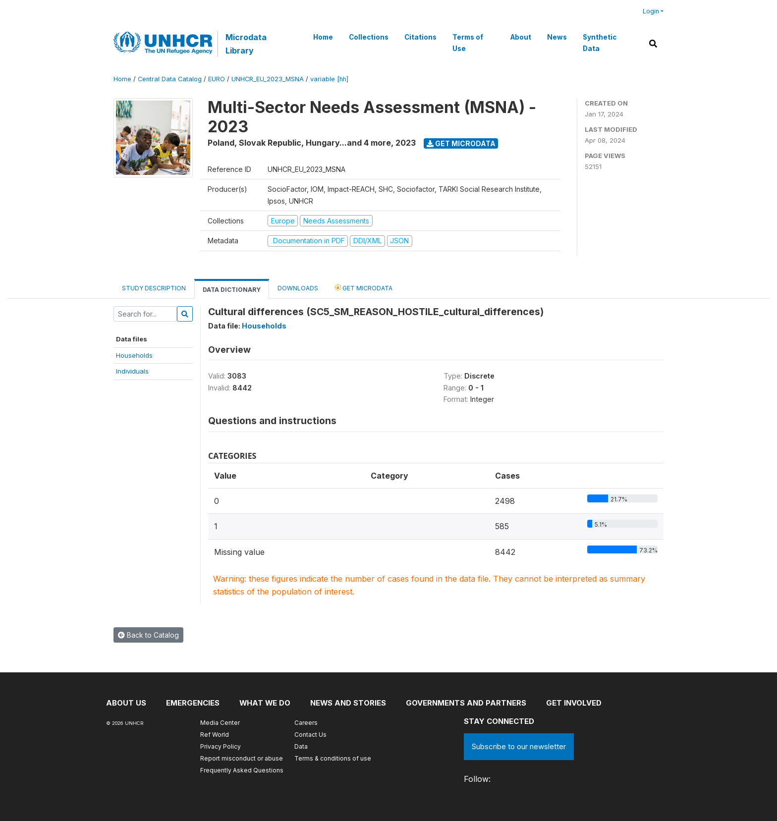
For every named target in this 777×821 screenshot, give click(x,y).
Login (651, 11)
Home (323, 37)
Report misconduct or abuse (241, 758)
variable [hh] (329, 79)
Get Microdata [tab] (363, 287)
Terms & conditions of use (332, 758)
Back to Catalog (148, 635)
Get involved (575, 703)
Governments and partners (467, 703)
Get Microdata (461, 143)
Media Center (220, 722)
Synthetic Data (599, 42)
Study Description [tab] (154, 288)
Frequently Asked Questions (241, 770)
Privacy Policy (220, 746)
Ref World (214, 734)
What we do (265, 703)
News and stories (349, 703)
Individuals (132, 371)
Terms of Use (467, 42)
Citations (420, 37)
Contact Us (310, 734)
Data (301, 746)
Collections (368, 37)
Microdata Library (246, 43)
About (520, 37)
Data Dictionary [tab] (232, 289)
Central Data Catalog (170, 79)
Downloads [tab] (298, 288)
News (557, 37)
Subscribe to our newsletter (519, 746)
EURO (216, 79)
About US (126, 703)
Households (134, 355)
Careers (306, 722)
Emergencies (193, 703)
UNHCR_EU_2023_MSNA (267, 79)
